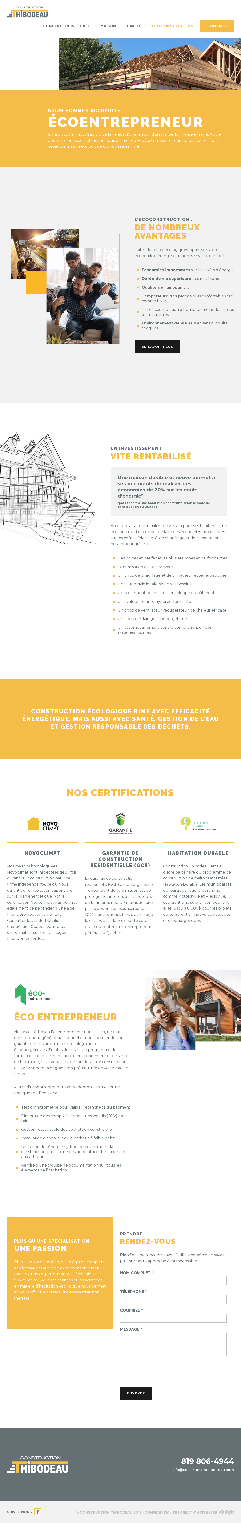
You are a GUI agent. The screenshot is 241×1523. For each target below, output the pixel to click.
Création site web (207, 1513)
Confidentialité (161, 1513)
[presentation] (156, 1371)
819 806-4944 (207, 1462)
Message (131, 1330)
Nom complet (136, 1273)
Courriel (131, 1311)
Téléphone (133, 1292)
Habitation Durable (181, 884)
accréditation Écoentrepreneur (55, 1032)
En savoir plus (158, 347)
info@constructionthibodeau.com (202, 1470)
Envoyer (137, 1393)
